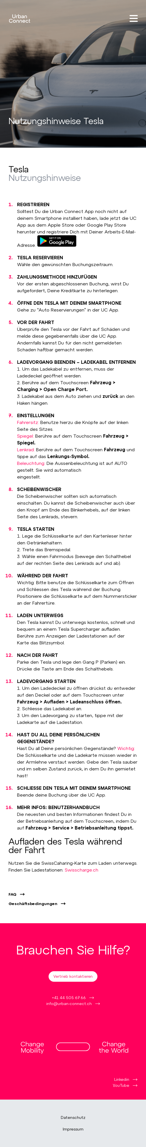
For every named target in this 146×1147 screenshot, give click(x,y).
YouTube (121, 1085)
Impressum (73, 1129)
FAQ (12, 894)
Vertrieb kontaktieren (73, 976)
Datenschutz (73, 1117)
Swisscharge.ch (81, 869)
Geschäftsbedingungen (33, 903)
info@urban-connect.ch (69, 1003)
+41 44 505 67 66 (69, 997)
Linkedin (121, 1079)
